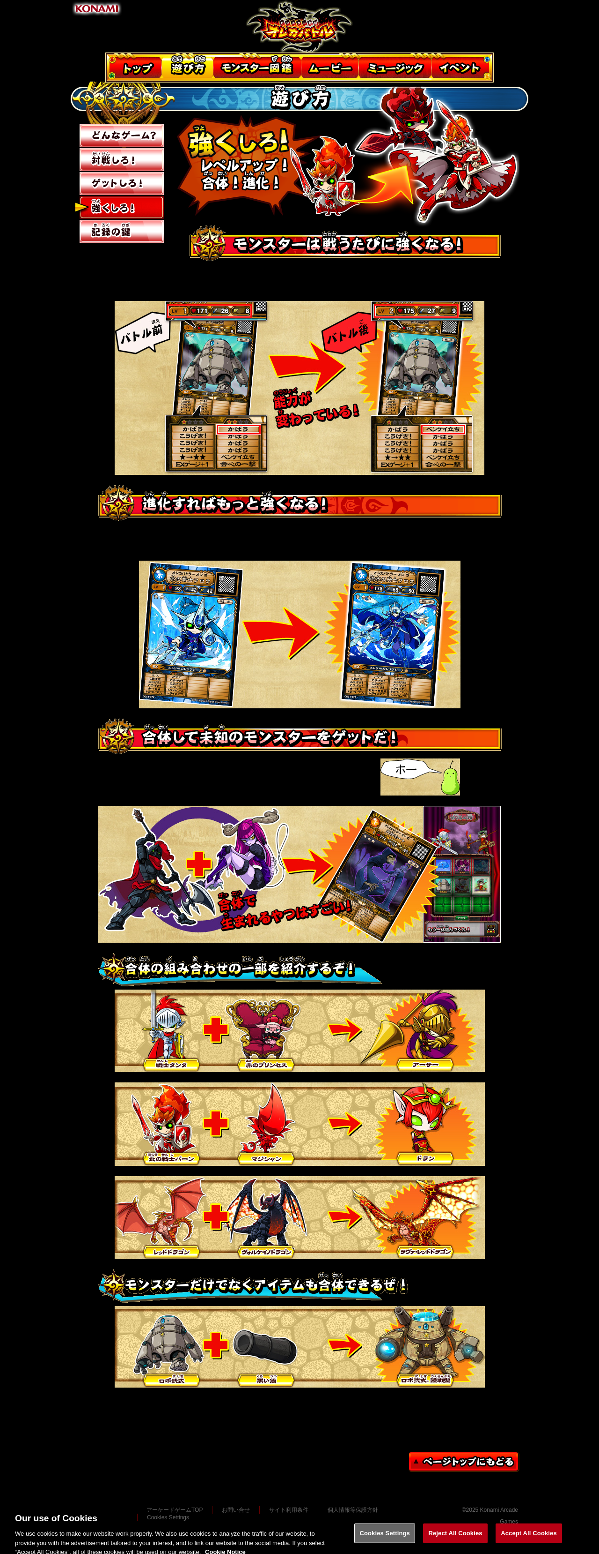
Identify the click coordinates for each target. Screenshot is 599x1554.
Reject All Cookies (455, 1537)
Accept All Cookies (529, 1537)
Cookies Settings (384, 1537)
